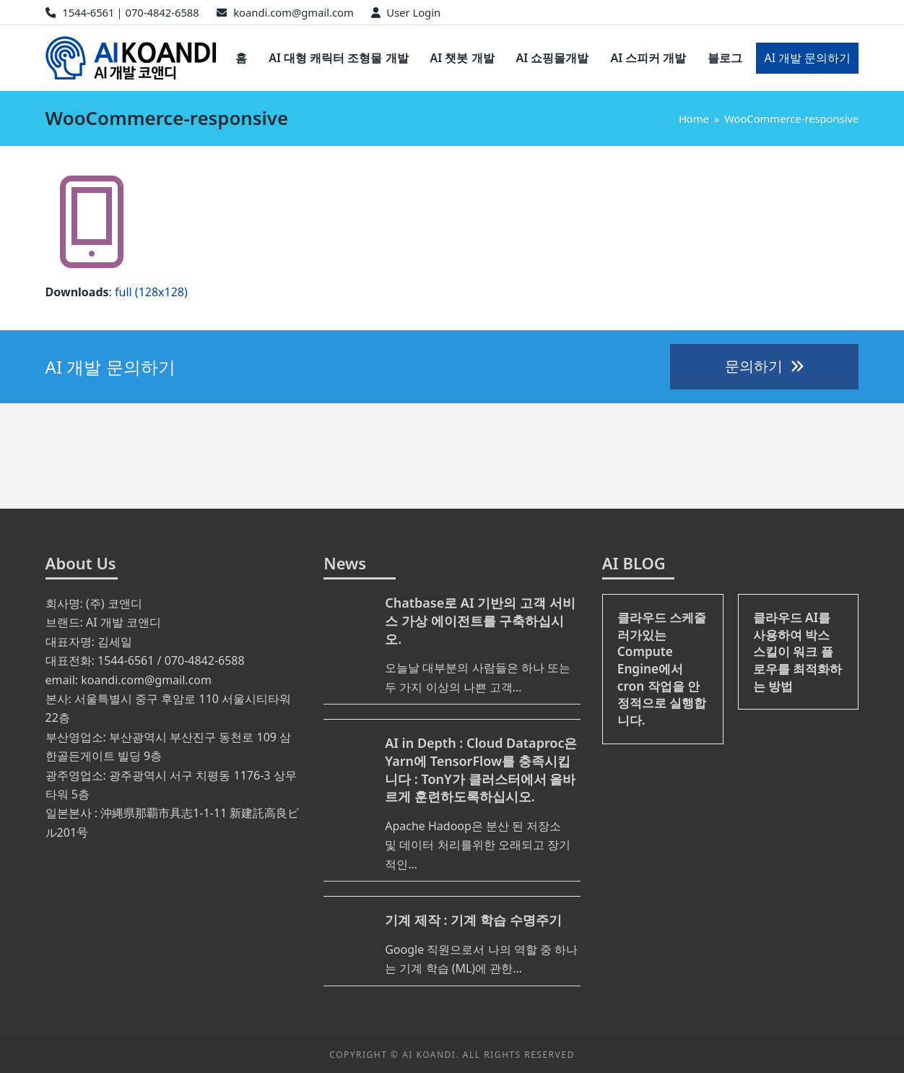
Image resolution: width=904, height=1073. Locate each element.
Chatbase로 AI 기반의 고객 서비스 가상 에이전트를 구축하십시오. (480, 620)
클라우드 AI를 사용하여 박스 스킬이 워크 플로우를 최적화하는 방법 (797, 651)
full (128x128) (151, 292)
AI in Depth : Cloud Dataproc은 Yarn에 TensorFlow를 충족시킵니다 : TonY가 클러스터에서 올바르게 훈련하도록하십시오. (481, 769)
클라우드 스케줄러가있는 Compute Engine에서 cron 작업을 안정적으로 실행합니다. (661, 668)
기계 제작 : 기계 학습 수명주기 (473, 919)
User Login (413, 12)
